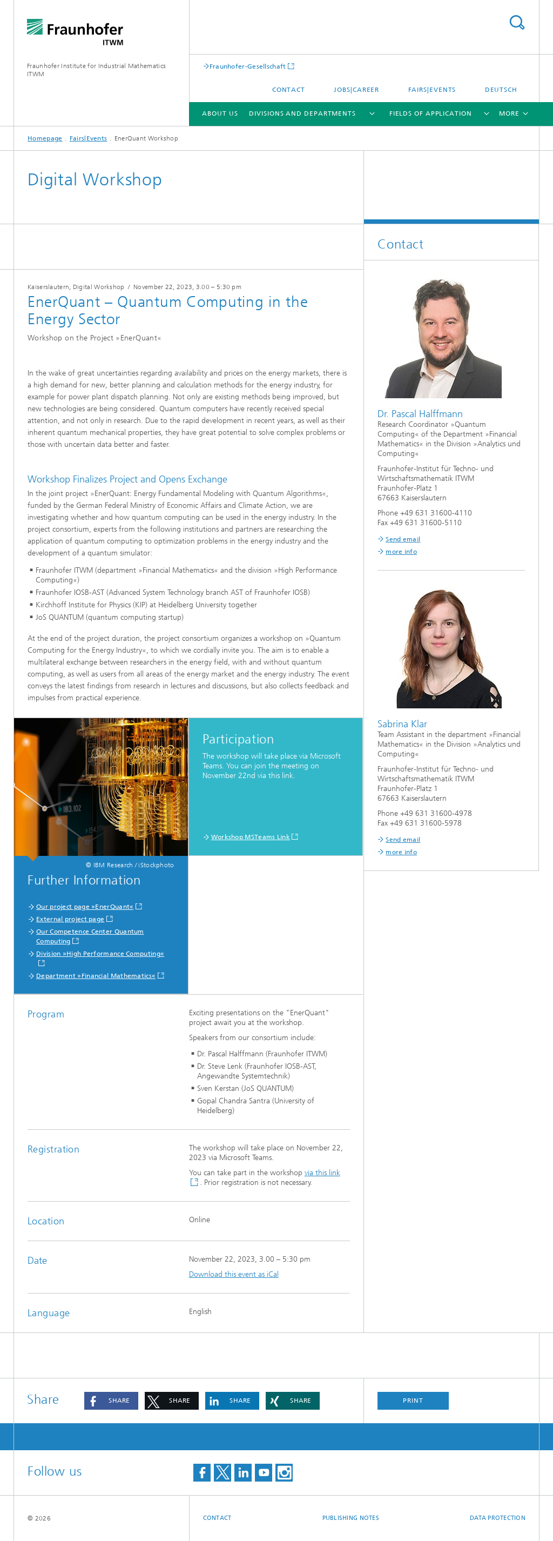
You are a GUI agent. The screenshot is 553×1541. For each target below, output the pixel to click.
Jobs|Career (356, 89)
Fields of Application (430, 113)
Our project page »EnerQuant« (84, 906)
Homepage (45, 138)
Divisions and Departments (302, 113)
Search (516, 22)
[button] (111, 1401)
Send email (403, 539)
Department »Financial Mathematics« (96, 976)
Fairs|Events (432, 89)
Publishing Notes (350, 1518)
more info (401, 551)
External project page (70, 919)
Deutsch (501, 89)
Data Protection (497, 1518)
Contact (288, 89)
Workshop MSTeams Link (250, 837)
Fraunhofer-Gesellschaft (248, 66)
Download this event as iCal (234, 1274)
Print (413, 1400)
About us (220, 113)
